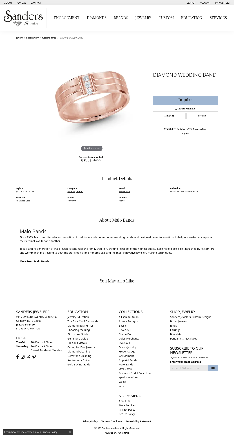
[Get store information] (28, 328)
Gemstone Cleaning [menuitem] (80, 356)
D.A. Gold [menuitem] (124, 343)
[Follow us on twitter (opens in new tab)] (28, 357)
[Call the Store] (25, 324)
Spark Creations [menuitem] (128, 377)
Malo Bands (124, 191)
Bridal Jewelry (32, 38)
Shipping (169, 116)
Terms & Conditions (111, 421)
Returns (202, 116)
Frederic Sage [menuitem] (127, 351)
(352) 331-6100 (91, 160)
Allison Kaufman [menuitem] (129, 317)
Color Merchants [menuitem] (129, 338)
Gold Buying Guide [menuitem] (79, 364)
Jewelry (143, 18)
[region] (92, 99)
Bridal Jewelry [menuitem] (178, 321)
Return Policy (127, 414)
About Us (124, 401)
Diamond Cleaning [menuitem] (79, 351)
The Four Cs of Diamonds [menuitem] (83, 321)
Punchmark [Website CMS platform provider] (123, 433)
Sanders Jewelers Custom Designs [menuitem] (190, 317)
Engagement (66, 18)
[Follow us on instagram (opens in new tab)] (22, 357)
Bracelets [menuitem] (175, 334)
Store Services (127, 405)
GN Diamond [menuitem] (127, 356)
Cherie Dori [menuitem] (126, 334)
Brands (121, 18)
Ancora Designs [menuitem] (128, 321)
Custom (166, 18)
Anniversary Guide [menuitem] (79, 360)
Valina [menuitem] (122, 381)
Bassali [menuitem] (123, 325)
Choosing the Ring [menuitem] (79, 330)
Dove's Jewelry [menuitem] (127, 347)
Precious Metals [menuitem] (77, 343)
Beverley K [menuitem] (125, 330)
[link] (8, 2)
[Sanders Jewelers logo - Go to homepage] (24, 18)
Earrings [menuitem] (175, 330)
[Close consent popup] (70, 432)
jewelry (19, 38)
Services (218, 18)
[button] (191, 2)
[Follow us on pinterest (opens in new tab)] (34, 357)
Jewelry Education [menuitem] (78, 317)
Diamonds (96, 18)
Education (191, 18)
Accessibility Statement (138, 421)
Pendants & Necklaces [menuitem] (183, 338)
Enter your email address (185, 361)
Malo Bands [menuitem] (126, 364)
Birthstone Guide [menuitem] (78, 334)
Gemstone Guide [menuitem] (78, 338)
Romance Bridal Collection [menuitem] (135, 373)
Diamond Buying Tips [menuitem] (80, 325)
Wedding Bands (49, 38)
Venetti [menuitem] (123, 386)
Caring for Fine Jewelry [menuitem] (81, 347)
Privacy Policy (127, 409)
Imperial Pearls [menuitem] (128, 360)
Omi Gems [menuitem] (125, 368)
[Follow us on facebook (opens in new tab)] (17, 357)
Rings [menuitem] (173, 325)
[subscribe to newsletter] (213, 368)
